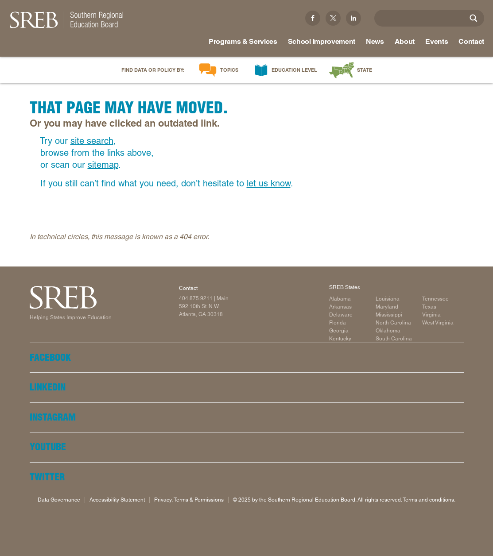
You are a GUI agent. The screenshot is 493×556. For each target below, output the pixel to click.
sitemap (103, 164)
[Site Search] (473, 18)
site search (91, 140)
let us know (269, 183)
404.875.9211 (196, 298)
